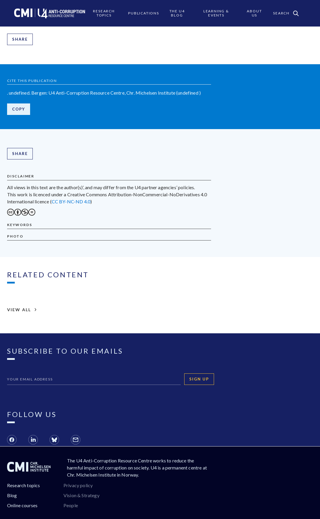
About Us (254, 13)
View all (22, 310)
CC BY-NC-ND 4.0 (71, 201)
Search (286, 13)
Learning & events (216, 13)
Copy (18, 109)
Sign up (199, 379)
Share (20, 39)
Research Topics (104, 13)
